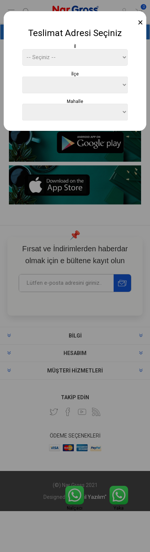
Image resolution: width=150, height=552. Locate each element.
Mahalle (75, 101)
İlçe (75, 74)
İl (75, 46)
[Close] (140, 22)
